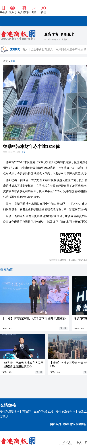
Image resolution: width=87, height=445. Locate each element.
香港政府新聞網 (9, 411)
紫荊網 (4, 416)
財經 (13, 61)
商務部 (26, 411)
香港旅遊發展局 (65, 411)
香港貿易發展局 (43, 411)
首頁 (5, 61)
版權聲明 (81, 424)
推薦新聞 (7, 269)
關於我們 (55, 424)
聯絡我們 (68, 424)
